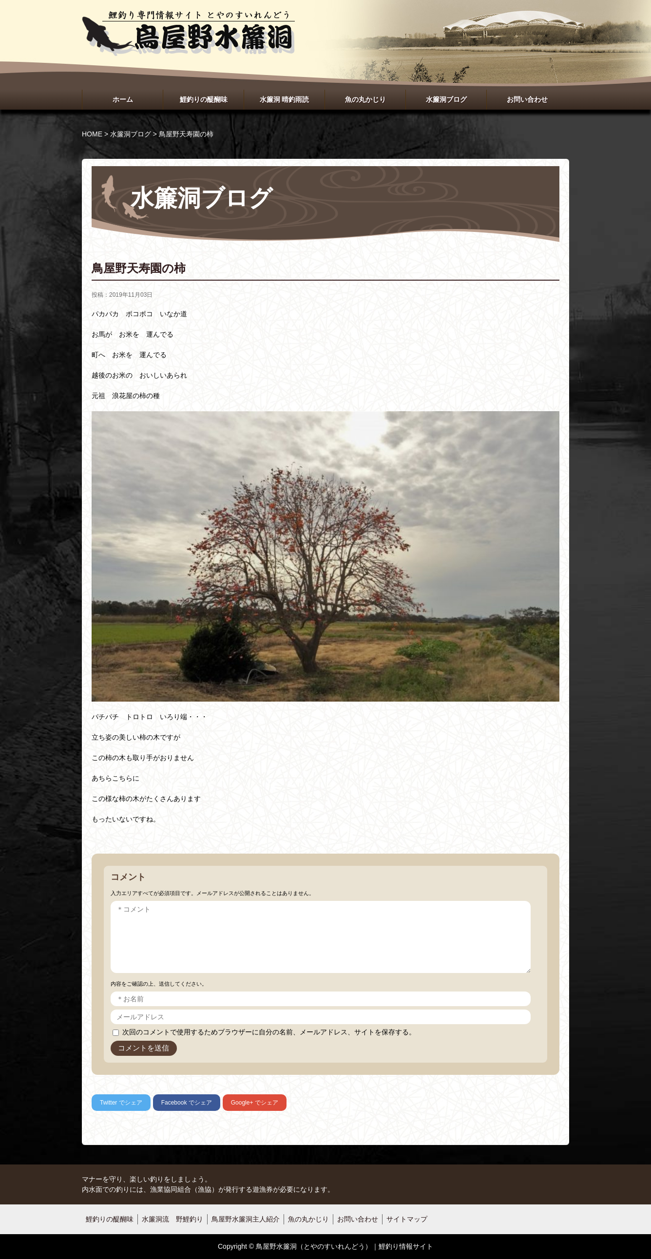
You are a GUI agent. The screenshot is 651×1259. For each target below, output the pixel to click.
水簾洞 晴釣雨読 (284, 99)
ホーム (123, 99)
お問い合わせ (527, 99)
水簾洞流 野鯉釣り (172, 1219)
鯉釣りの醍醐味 (204, 99)
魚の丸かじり (365, 99)
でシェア (121, 1102)
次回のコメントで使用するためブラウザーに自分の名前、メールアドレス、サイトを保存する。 (269, 1032)
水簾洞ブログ (446, 99)
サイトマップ (406, 1219)
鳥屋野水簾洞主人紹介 (245, 1219)
